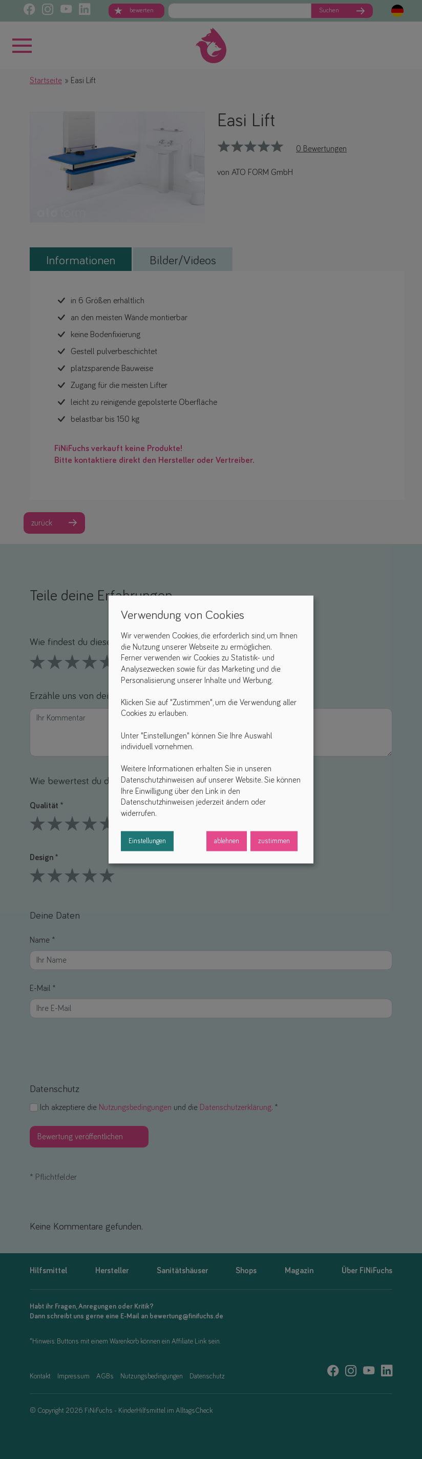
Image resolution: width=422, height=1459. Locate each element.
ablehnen (226, 841)
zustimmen (274, 841)
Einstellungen (147, 841)
